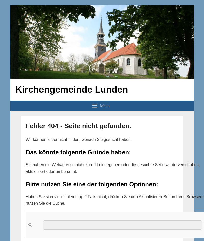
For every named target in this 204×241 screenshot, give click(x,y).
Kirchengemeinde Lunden (72, 89)
